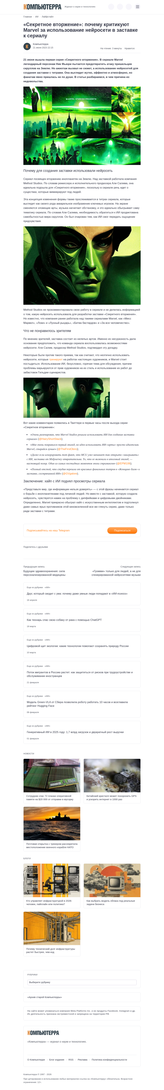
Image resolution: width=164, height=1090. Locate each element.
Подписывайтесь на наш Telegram (48, 530)
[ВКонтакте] (29, 1049)
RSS (71, 1059)
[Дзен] (47, 1049)
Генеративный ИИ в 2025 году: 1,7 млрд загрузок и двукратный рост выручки (75, 732)
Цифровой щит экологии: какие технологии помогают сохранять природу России (78, 646)
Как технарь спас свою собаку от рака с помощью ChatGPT (64, 619)
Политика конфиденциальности (109, 1059)
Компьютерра (40, 44)
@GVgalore (70, 473)
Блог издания (56, 1059)
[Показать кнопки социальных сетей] (111, 7)
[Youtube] (35, 1049)
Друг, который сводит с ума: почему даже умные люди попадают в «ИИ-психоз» (77, 593)
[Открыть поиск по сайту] (129, 7)
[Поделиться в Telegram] (31, 552)
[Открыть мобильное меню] (138, 7)
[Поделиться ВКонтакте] (25, 552)
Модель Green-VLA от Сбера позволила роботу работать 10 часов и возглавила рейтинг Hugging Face (77, 704)
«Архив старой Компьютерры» (44, 997)
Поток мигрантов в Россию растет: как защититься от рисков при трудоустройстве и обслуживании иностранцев (80, 674)
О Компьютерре (36, 1059)
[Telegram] (41, 1049)
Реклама (82, 1059)
